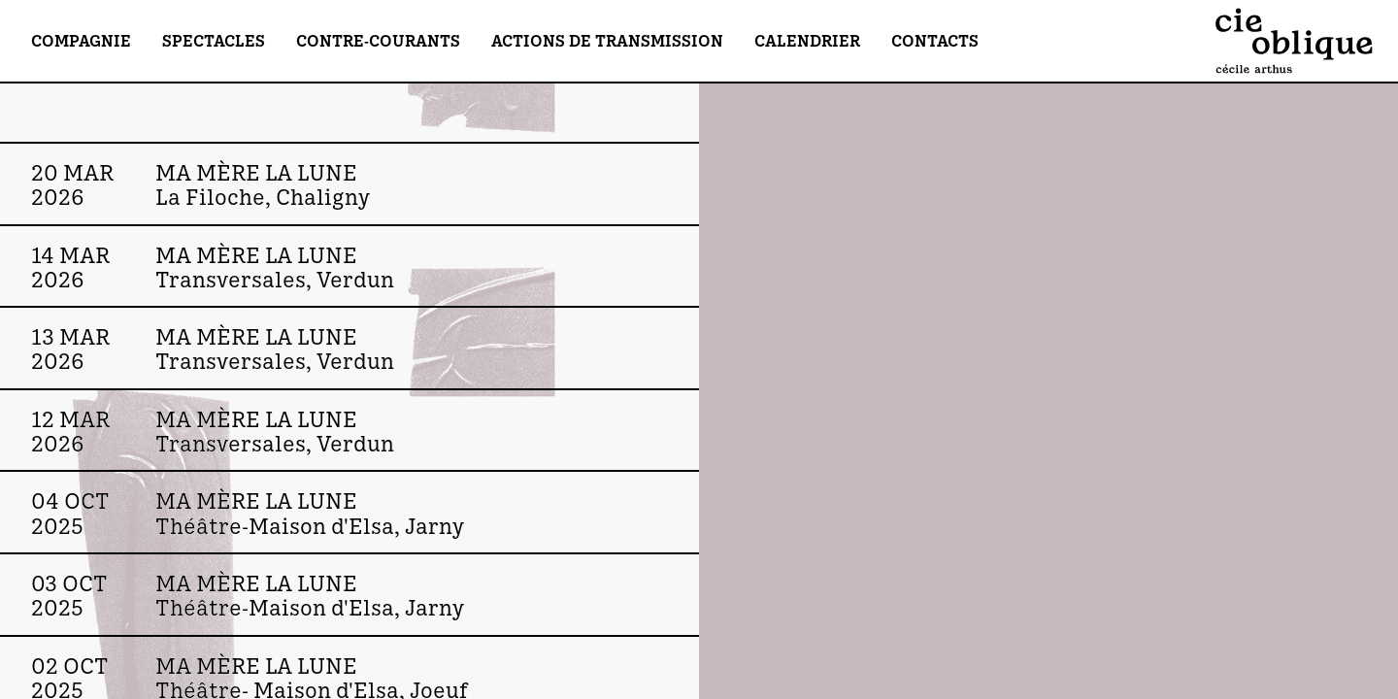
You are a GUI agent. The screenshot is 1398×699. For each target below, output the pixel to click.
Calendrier (807, 40)
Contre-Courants (378, 40)
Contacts (935, 40)
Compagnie (81, 40)
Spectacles (213, 40)
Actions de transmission (607, 40)
